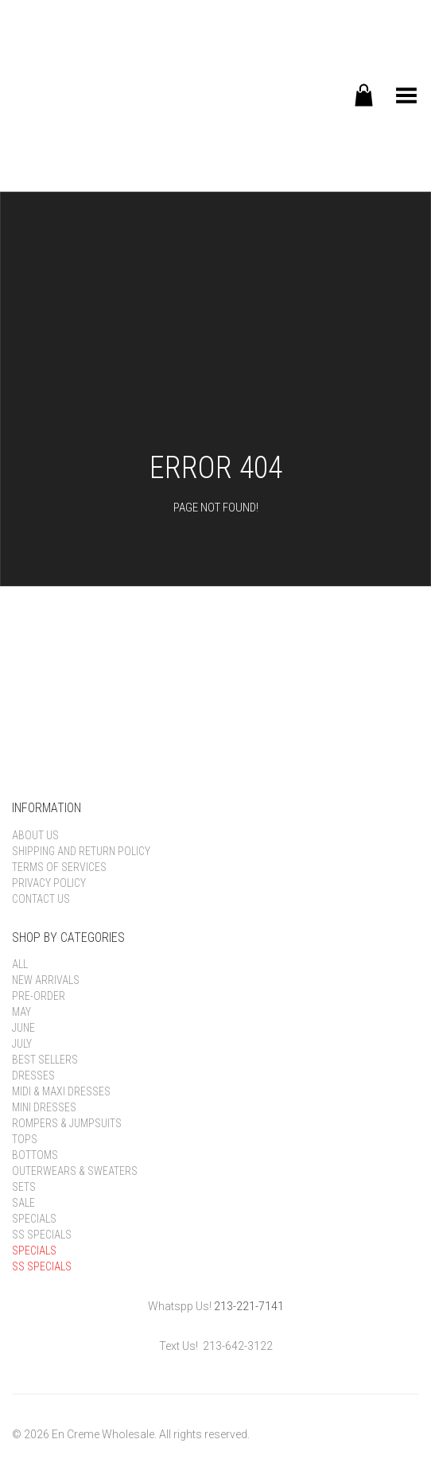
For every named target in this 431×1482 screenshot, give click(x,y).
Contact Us (41, 899)
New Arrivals (46, 980)
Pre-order (38, 996)
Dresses (33, 1075)
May (21, 1012)
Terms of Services (59, 867)
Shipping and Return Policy (81, 851)
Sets (24, 1187)
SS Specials (42, 1234)
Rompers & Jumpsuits (67, 1123)
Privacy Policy (49, 883)
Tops (24, 1139)
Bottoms (35, 1155)
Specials (34, 1218)
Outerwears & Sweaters (75, 1171)
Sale (23, 1202)
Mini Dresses (44, 1107)
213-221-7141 (249, 1306)
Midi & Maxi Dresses (61, 1091)
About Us (35, 835)
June (23, 1027)
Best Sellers (45, 1059)
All (20, 964)
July (22, 1043)
